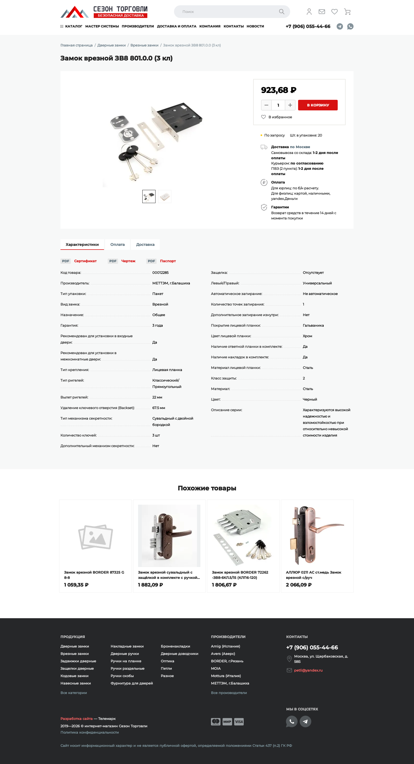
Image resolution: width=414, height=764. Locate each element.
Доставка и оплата (176, 26)
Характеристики (82, 244)
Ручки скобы (122, 676)
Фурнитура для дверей (132, 683)
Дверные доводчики (179, 653)
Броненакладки (175, 646)
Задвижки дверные (78, 661)
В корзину (318, 105)
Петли (166, 668)
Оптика (167, 661)
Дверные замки (74, 646)
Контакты (234, 26)
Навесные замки (75, 683)
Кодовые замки (74, 676)
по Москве (300, 147)
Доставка (145, 244)
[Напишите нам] (322, 11)
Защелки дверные (77, 668)
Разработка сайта (76, 718)
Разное (167, 676)
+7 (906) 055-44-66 (308, 26)
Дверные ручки (125, 653)
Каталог (73, 26)
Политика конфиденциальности (89, 732)
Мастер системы (102, 26)
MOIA (216, 668)
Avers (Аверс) (223, 653)
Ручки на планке (126, 661)
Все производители (229, 693)
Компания (209, 26)
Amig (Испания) (225, 646)
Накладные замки (127, 646)
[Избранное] (334, 11)
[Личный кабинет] (309, 11)
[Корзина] (347, 11)
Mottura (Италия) (226, 676)
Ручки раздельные (127, 668)
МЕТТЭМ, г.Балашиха (230, 683)
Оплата (117, 244)
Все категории (73, 693)
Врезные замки (74, 653)
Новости (255, 26)
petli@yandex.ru (308, 670)
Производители (138, 26)
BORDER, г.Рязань (227, 661)
